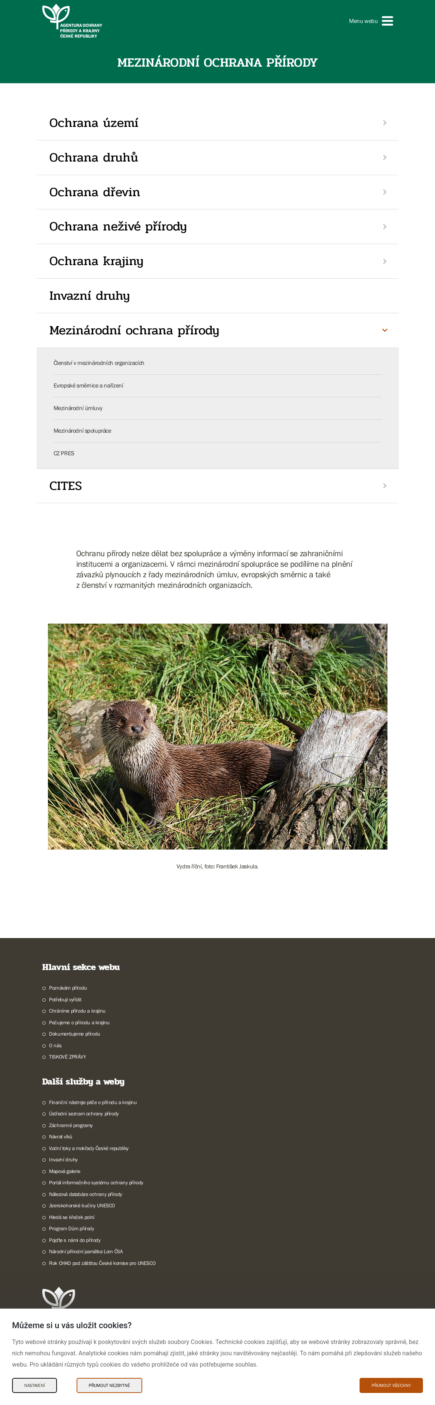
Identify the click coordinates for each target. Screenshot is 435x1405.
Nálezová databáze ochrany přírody (85, 1194)
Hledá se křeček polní (71, 1217)
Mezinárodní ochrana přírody (134, 330)
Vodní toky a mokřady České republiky (89, 1148)
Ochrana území (93, 123)
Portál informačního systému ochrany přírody (96, 1182)
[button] (371, 21)
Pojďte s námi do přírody (74, 1240)
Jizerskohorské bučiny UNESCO (82, 1205)
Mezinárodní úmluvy (78, 407)
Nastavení (34, 1385)
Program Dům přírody (71, 1228)
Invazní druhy (89, 295)
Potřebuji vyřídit (65, 999)
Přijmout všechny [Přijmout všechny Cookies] (391, 1385)
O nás (55, 1045)
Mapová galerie (64, 1171)
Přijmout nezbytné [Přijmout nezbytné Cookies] (109, 1385)
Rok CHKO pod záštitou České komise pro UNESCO (102, 1263)
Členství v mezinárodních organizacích (99, 362)
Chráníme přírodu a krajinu (77, 1011)
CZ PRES (64, 453)
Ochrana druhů (93, 157)
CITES (65, 486)
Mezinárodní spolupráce (82, 430)
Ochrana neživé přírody (118, 226)
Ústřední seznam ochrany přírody (84, 1114)
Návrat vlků (60, 1136)
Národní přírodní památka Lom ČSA (86, 1251)
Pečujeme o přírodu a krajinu (79, 1022)
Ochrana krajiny (96, 261)
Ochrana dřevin (94, 192)
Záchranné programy (71, 1125)
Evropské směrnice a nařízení (88, 385)
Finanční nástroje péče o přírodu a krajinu (93, 1102)
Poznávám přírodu (68, 988)
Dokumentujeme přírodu (74, 1034)
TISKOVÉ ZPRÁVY (67, 1057)
